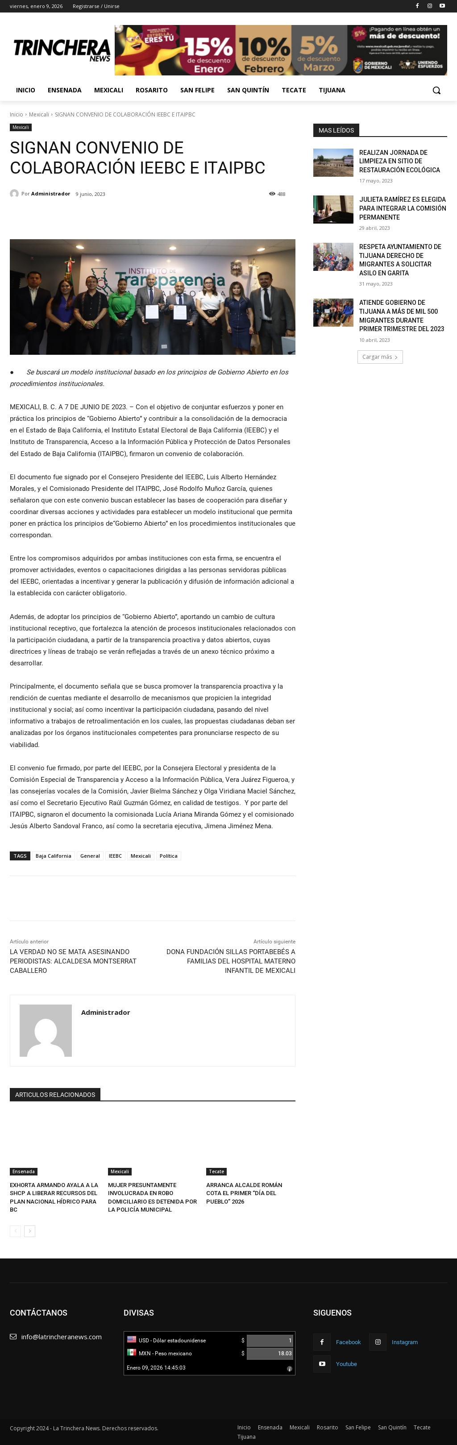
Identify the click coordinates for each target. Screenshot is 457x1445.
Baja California (53, 855)
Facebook (348, 1342)
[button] (436, 90)
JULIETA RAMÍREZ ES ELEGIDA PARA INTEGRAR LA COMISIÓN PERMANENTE (402, 208)
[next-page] (29, 1231)
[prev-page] (15, 1231)
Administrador (50, 193)
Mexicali (39, 114)
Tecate (216, 1171)
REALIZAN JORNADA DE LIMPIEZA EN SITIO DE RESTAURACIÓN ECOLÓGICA (399, 161)
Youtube (346, 1364)
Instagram (405, 1342)
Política (169, 855)
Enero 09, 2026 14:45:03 (156, 1368)
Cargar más (380, 357)
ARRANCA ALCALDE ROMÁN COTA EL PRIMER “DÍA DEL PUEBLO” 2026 (244, 1193)
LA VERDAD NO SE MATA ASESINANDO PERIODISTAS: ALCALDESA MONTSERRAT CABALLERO (73, 961)
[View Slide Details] (281, 50)
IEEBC (115, 855)
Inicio (16, 114)
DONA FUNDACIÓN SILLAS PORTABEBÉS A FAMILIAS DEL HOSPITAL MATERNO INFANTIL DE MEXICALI (230, 961)
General (90, 855)
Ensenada (23, 1171)
